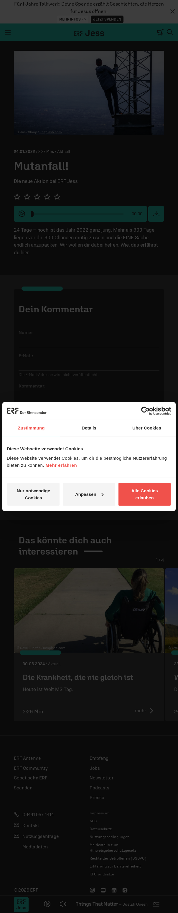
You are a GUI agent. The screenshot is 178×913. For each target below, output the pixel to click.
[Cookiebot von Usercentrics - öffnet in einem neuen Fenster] (145, 411)
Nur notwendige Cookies (33, 494)
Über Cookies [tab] (146, 427)
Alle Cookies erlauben (144, 494)
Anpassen (89, 493)
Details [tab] (89, 427)
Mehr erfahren (61, 464)
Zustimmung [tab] (31, 427)
